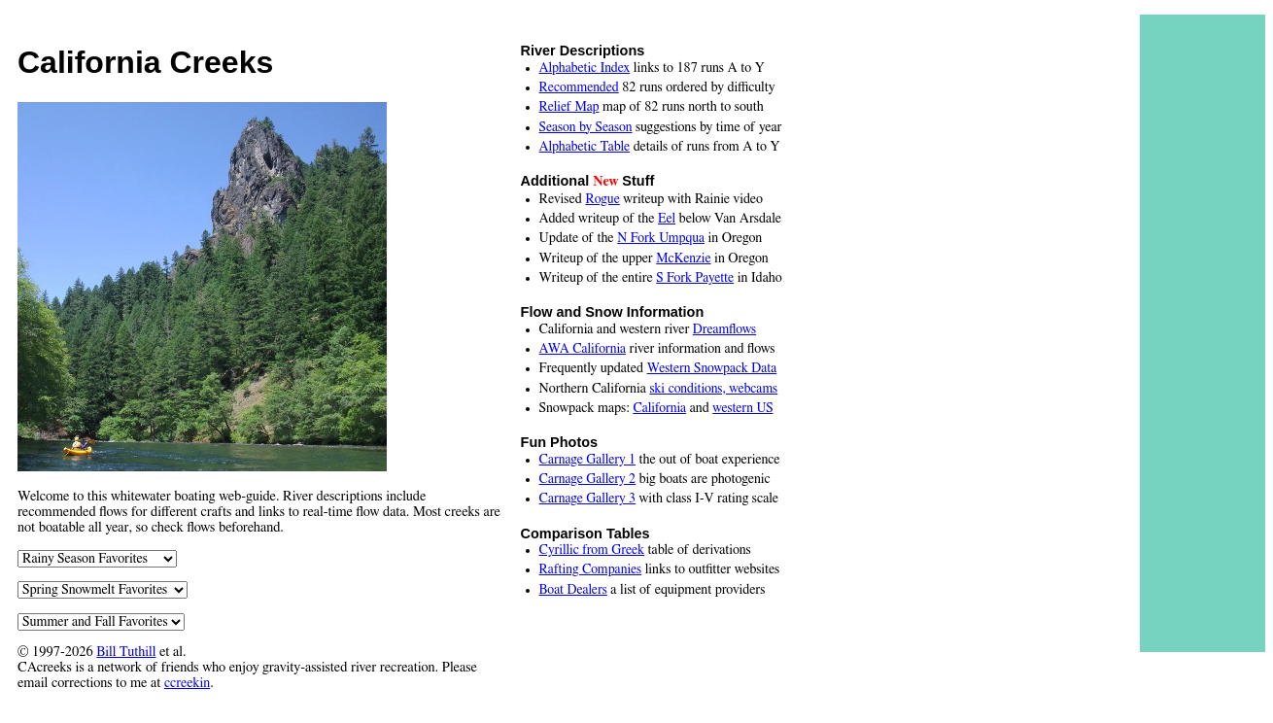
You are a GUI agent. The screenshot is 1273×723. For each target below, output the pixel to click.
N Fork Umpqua (661, 238)
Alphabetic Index (585, 68)
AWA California (582, 349)
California (659, 408)
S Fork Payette (695, 278)
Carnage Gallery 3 (587, 498)
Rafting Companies (590, 569)
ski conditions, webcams (713, 389)
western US (742, 408)
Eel (666, 218)
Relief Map (569, 107)
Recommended (579, 87)
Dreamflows (724, 329)
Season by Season (586, 127)
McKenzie (683, 258)
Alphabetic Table (585, 147)
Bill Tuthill (125, 652)
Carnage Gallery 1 (587, 459)
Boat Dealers (573, 590)
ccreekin (187, 683)
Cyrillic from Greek (591, 550)
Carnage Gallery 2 (587, 479)
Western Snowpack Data (712, 368)
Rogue (602, 199)
